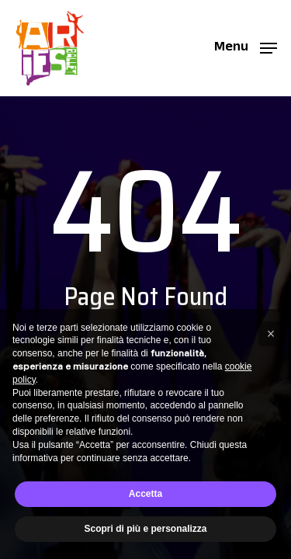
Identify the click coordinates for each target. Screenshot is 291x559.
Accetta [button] (145, 493)
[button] (245, 47)
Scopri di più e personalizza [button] (145, 528)
